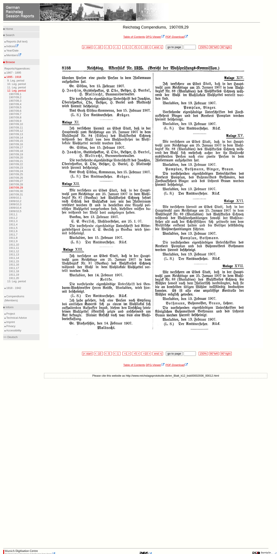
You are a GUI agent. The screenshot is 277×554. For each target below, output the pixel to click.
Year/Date (12, 50)
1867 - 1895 (13, 72)
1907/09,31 (16, 194)
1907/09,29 (16, 187)
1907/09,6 (15, 110)
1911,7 (13, 234)
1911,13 (14, 254)
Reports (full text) (17, 41)
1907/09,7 (15, 114)
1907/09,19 (16, 154)
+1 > (127, 47)
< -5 (108, 47)
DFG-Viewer (155, 36)
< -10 (98, 47)
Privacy (10, 326)
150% (203, 47)
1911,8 (13, 237)
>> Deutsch (10, 337)
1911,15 (14, 261)
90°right (225, 47)
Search (9, 35)
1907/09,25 (16, 174)
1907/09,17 (16, 147)
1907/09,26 (16, 177)
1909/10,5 (15, 211)
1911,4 (13, 224)
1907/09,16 (16, 144)
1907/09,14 (16, 137)
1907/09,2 (15, 97)
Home (9, 28)
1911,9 (13, 241)
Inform (9, 307)
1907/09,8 (15, 117)
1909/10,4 (15, 207)
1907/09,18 (16, 150)
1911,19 (14, 274)
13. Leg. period (16, 281)
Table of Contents (134, 36)
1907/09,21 (16, 161)
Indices (12, 46)
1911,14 (14, 258)
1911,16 (14, 264)
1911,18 (14, 271)
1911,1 (13, 214)
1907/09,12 (16, 130)
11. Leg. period (16, 87)
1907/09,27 (16, 181)
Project (10, 313)
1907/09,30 (16, 191)
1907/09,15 (16, 140)
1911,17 (14, 268)
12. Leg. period (16, 90)
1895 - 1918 (13, 76)
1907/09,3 (15, 100)
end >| (158, 47)
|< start (87, 47)
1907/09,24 (16, 171)
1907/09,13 (16, 134)
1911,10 (14, 244)
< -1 (116, 47)
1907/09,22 (16, 164)
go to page (174, 47)
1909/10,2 (15, 201)
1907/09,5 (15, 107)
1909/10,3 (15, 204)
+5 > (136, 47)
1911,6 (13, 231)
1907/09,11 (16, 127)
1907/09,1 (15, 94)
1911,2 (13, 217)
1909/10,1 (15, 197)
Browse (10, 62)
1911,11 (14, 247)
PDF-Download (177, 36)
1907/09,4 (15, 104)
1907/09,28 (16, 184)
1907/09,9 (15, 120)
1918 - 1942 (13, 288)
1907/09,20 (16, 157)
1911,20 (14, 278)
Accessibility (13, 330)
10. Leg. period (16, 84)
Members (14, 55)
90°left (214, 47)
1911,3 (13, 221)
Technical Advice (16, 317)
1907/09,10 (16, 124)
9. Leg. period (15, 80)
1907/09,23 (16, 167)
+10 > (146, 47)
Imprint (10, 322)
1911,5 (13, 227)
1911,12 (14, 251)
